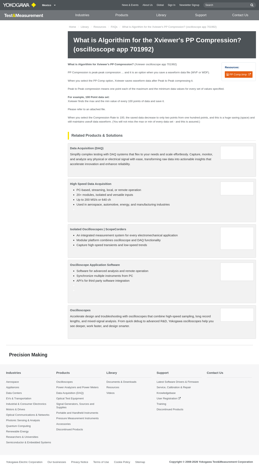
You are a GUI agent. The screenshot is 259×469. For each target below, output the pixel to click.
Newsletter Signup (189, 5)
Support (200, 15)
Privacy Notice (79, 462)
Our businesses (57, 462)
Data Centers (14, 392)
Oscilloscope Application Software (95, 264)
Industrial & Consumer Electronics (26, 403)
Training (161, 403)
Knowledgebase (166, 392)
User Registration (167, 398)
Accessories (63, 423)
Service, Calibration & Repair (174, 387)
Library (161, 15)
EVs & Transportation (18, 398)
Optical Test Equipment (70, 398)
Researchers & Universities (22, 436)
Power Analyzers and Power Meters (77, 387)
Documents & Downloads (121, 381)
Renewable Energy (17, 431)
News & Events (130, 5)
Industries (82, 15)
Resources (99, 26)
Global (160, 5)
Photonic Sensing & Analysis (23, 420)
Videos (110, 392)
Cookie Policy (122, 462)
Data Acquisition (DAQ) (86, 148)
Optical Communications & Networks (27, 414)
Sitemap (140, 462)
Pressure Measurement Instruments (77, 418)
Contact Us (240, 15)
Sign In (171, 5)
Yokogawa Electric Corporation (24, 462)
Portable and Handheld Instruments (77, 412)
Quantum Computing (18, 425)
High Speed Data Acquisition (90, 183)
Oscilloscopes (80, 310)
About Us (147, 5)
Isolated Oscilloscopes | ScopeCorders (98, 229)
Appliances (12, 387)
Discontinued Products (69, 429)
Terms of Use (101, 462)
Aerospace (12, 381)
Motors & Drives (15, 409)
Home (72, 26)
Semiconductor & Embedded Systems (28, 442)
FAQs (114, 26)
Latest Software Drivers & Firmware (178, 381)
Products (121, 15)
